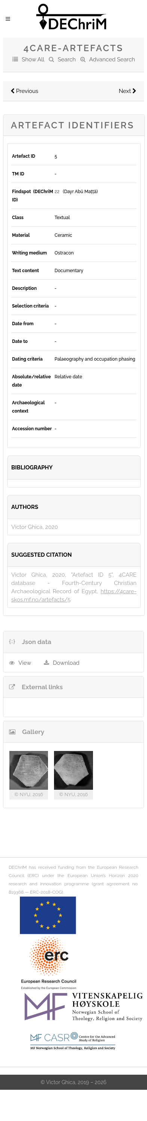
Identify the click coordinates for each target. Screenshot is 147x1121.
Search (67, 59)
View (24, 663)
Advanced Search (112, 59)
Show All (33, 59)
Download (66, 663)
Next (127, 91)
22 (57, 191)
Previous (24, 91)
